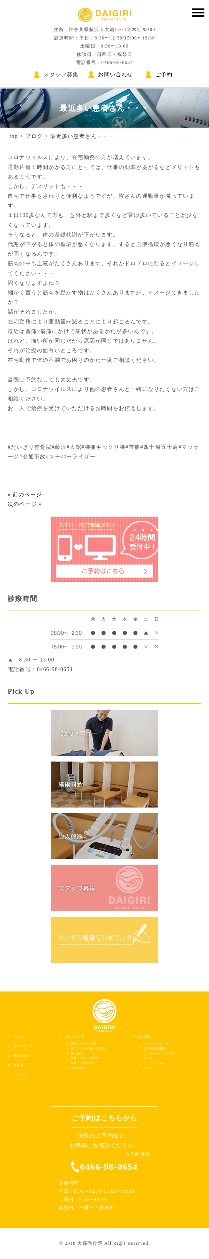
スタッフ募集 (56, 74)
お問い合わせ (110, 74)
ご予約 (159, 74)
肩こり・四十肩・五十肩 (88, 1048)
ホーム (18, 1036)
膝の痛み (77, 1053)
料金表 (18, 1065)
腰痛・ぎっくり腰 (83, 1043)
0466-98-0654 (109, 1167)
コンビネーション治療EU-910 (159, 1056)
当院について (23, 1046)
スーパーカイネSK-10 (154, 1066)
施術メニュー (74, 1036)
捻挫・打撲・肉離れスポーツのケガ (85, 1061)
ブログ (34, 136)
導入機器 (144, 1036)
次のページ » (25, 504)
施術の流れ (22, 1055)
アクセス (20, 1075)
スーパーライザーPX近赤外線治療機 (158, 1046)
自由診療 (77, 1067)
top (14, 136)
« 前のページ (25, 494)
